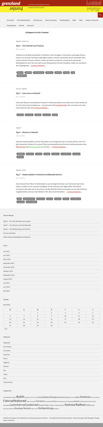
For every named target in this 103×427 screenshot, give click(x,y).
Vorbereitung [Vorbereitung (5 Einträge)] (45, 412)
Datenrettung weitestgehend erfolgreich (17, 241)
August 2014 (7, 283)
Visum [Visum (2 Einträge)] (36, 412)
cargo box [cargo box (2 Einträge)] (27, 401)
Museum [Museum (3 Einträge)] (41, 409)
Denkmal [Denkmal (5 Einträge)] (85, 400)
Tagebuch (18, 41)
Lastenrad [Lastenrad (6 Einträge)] (32, 408)
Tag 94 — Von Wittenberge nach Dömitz (16, 233)
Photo (5, 362)
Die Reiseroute (37, 20)
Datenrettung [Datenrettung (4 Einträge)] (49, 401)
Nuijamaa (50, 73)
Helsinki (38, 115)
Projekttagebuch (64, 20)
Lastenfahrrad (66, 154)
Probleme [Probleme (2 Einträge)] (51, 409)
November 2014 (8, 271)
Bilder (74, 20)
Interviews (47, 115)
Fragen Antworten (92, 20)
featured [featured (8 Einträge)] (20, 404)
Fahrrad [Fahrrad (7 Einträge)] (8, 404)
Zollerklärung (22, 76)
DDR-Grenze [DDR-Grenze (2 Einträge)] (71, 401)
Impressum (30, 25)
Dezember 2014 (8, 267)
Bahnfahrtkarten (29, 203)
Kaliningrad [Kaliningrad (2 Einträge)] (83, 405)
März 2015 (7, 263)
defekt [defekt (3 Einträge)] (77, 401)
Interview (18, 89)
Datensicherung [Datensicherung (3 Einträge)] (62, 401)
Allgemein (6, 347)
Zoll (73, 73)
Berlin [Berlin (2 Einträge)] (14, 401)
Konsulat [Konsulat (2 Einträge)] (88, 405)
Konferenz (55, 154)
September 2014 (8, 279)
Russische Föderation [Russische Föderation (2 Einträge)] (9, 412)
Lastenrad (77, 154)
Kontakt (21, 25)
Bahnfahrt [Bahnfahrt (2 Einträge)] (10, 401)
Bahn (19, 203)
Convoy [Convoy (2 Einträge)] (35, 401)
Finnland (28, 73)
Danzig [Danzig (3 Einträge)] (40, 401)
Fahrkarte (30, 154)
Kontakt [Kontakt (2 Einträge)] (93, 405)
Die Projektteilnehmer (23, 20)
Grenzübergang (39, 73)
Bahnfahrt (21, 154)
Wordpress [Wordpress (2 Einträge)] (56, 412)
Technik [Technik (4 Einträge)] (27, 412)
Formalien (6, 354)
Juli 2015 (6, 255)
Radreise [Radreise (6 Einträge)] (70, 408)
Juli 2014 (6, 287)
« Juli (5, 333)
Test (4, 374)
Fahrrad (20, 73)
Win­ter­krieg (20, 147)
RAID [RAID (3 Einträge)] (88, 409)
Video (81, 20)
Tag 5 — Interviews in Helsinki (38, 92)
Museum (20, 157)
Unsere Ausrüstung (51, 20)
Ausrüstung (7, 350)
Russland (58, 73)
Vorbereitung (7, 386)
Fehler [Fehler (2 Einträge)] (28, 405)
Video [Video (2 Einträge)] (32, 412)
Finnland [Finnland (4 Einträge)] (40, 405)
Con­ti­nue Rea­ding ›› (38, 65)
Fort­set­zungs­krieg (36, 147)
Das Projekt (10, 20)
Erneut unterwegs (9, 237)
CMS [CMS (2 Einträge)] (31, 401)
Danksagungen (11, 25)
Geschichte (29, 115)
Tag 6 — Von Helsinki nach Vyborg (41, 45)
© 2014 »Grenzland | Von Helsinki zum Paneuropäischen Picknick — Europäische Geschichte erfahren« (38, 422)
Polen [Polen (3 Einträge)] (47, 409)
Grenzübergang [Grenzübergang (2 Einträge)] (69, 405)
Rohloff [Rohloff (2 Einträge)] (93, 409)
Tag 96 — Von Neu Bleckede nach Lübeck (17, 225)
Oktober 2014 (8, 275)
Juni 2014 (6, 291)
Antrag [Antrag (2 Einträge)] (5, 401)
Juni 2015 (6, 259)
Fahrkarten (40, 203)
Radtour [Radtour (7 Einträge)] (80, 408)
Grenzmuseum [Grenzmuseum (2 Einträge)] (61, 405)
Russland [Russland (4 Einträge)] (19, 412)
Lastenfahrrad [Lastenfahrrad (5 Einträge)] (17, 408)
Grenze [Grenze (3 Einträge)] (54, 405)
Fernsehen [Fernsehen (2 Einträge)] (33, 405)
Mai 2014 (6, 295)
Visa (27, 41)
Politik (55, 115)
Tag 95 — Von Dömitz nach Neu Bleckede (17, 229)
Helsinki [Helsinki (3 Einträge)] (77, 405)
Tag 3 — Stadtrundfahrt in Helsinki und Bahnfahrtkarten (45, 176)
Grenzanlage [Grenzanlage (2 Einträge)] (47, 405)
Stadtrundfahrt (31, 206)
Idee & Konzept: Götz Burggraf (83, 422)
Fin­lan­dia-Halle (61, 105)
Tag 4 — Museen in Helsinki (36, 131)
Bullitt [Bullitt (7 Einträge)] (20, 400)
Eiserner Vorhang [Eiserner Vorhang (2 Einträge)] (94, 401)
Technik (24, 41)
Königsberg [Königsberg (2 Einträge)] (6, 409)
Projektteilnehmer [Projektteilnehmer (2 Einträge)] (59, 409)
